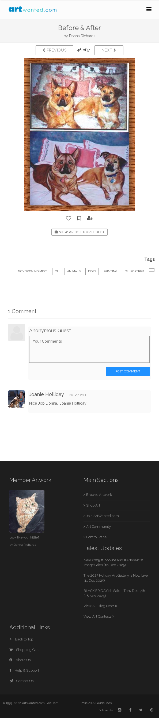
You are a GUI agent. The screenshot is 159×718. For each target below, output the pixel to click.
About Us (20, 660)
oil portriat (134, 271)
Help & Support (24, 670)
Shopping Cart (24, 650)
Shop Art (93, 505)
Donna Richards (82, 36)
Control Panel (97, 537)
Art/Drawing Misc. (32, 271)
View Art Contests (99, 616)
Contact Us (21, 681)
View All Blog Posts (100, 606)
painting (110, 271)
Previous (54, 50)
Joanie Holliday (46, 394)
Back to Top (21, 639)
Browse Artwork (99, 495)
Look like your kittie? (24, 537)
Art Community (98, 527)
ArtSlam (53, 703)
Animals (74, 271)
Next (108, 50)
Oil (57, 271)
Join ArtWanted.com (102, 516)
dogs (92, 271)
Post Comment (127, 371)
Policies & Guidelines (96, 703)
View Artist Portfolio (79, 232)
